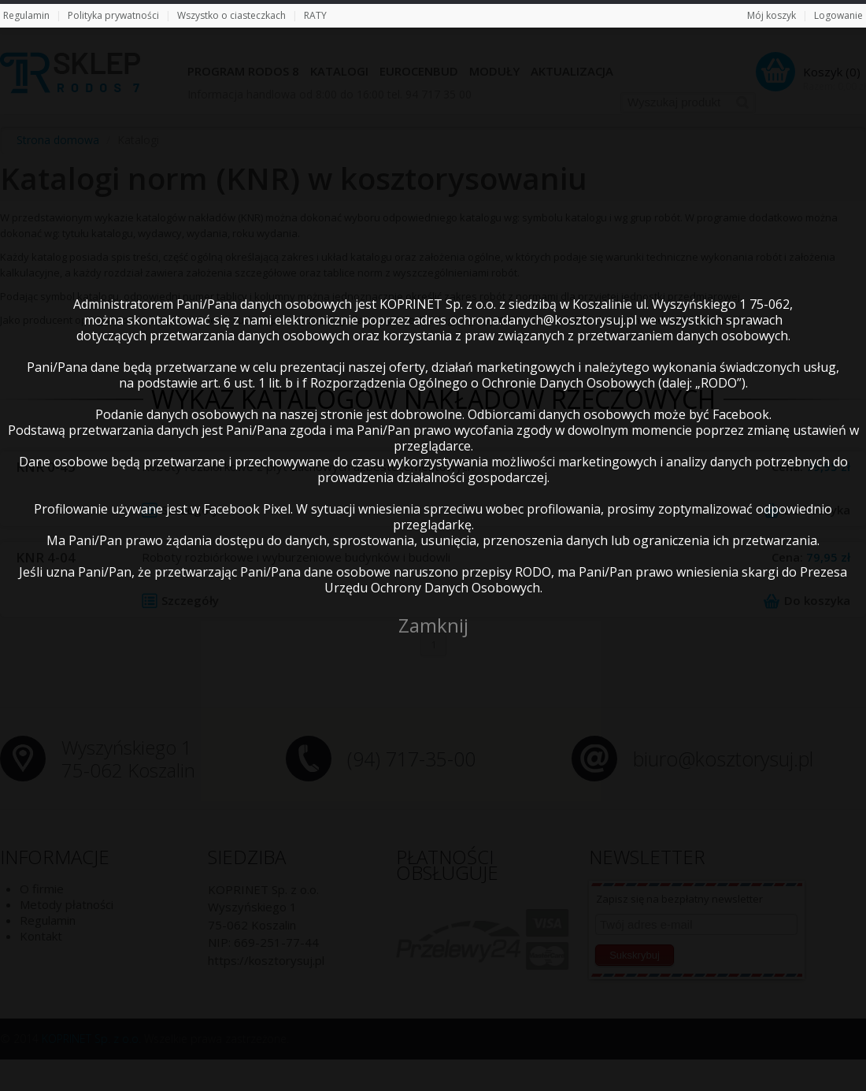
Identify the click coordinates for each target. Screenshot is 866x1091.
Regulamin (26, 15)
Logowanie (838, 15)
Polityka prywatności (113, 15)
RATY (315, 15)
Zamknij (433, 625)
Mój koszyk (771, 15)
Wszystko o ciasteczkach (231, 15)
